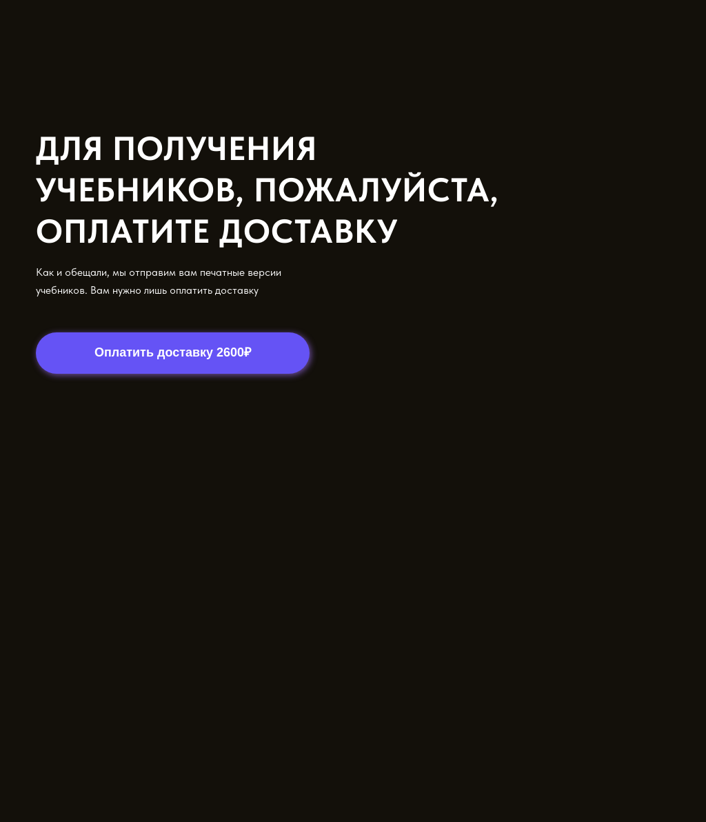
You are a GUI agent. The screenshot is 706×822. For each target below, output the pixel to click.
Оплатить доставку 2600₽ (172, 352)
